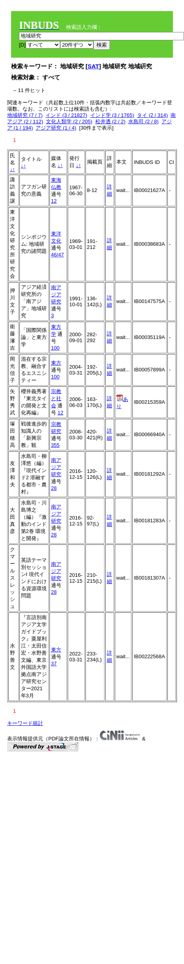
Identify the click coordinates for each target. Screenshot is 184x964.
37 (54, 664)
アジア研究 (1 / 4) (56, 128)
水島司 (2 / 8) (143, 121)
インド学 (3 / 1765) (112, 115)
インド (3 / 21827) (66, 115)
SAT (93, 66)
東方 (56, 363)
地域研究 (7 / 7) (25, 115)
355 (55, 445)
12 (54, 201)
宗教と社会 (56, 398)
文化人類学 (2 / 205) (69, 121)
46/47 (57, 255)
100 (55, 348)
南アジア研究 (56, 294)
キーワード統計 (25, 723)
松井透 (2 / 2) (110, 121)
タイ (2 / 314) (152, 115)
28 (54, 488)
